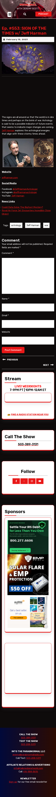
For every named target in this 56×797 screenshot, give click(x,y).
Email (5, 315)
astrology (16, 225)
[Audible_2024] (28, 612)
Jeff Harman (8, 130)
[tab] (9, 14)
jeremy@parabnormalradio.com (28, 754)
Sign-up (13, 782)
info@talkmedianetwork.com (28, 768)
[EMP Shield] (28, 574)
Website (6, 332)
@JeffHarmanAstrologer (25, 189)
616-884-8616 (30, 771)
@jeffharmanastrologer (25, 192)
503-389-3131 (28, 737)
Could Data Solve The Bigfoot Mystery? (22, 207)
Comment (8, 253)
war (46, 225)
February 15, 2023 (17, 39)
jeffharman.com (10, 177)
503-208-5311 (28, 744)
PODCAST (45, 13)
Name (5, 298)
